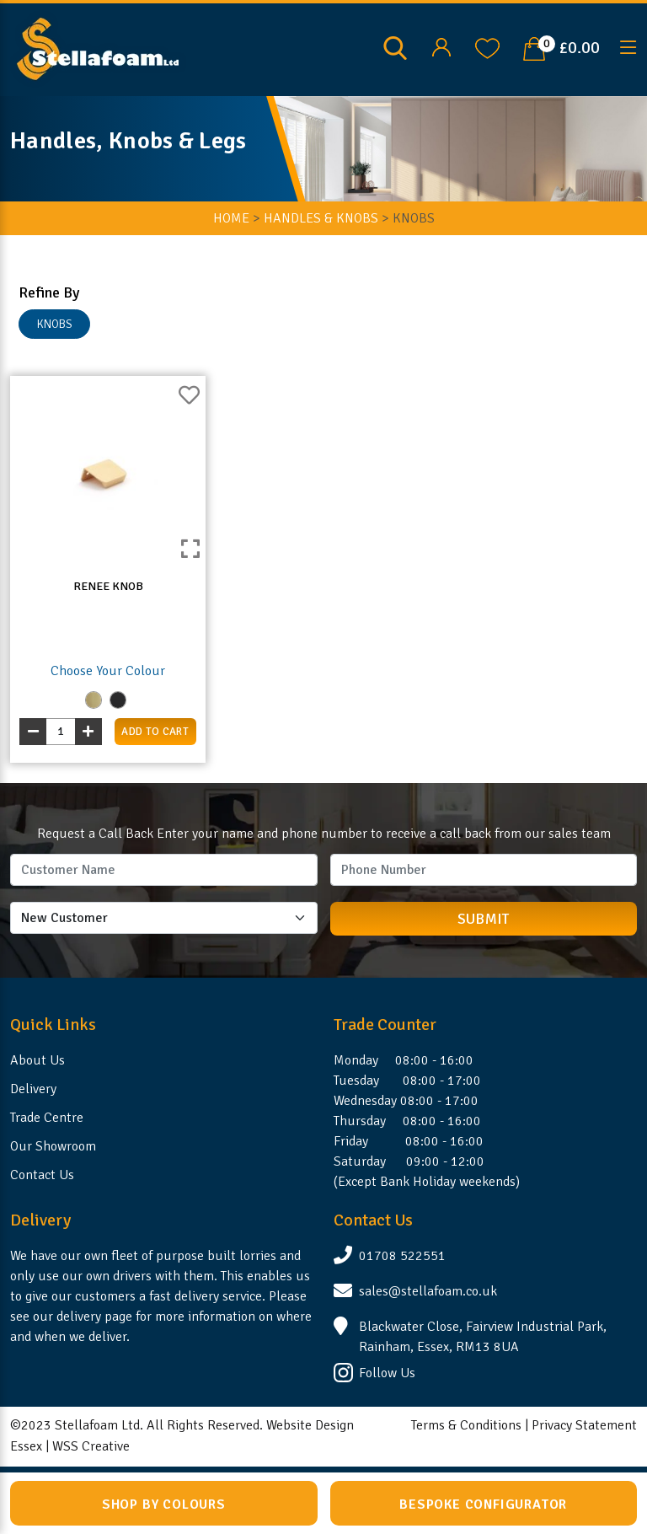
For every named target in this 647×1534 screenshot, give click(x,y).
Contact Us (42, 1175)
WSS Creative (91, 1446)
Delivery (33, 1089)
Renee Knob (108, 586)
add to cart (155, 731)
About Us (37, 1060)
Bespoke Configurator (483, 1504)
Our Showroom (53, 1146)
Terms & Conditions (466, 1425)
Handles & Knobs (321, 218)
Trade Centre (46, 1117)
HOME (231, 218)
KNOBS (54, 324)
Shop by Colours (164, 1504)
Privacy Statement (584, 1425)
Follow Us (387, 1373)
